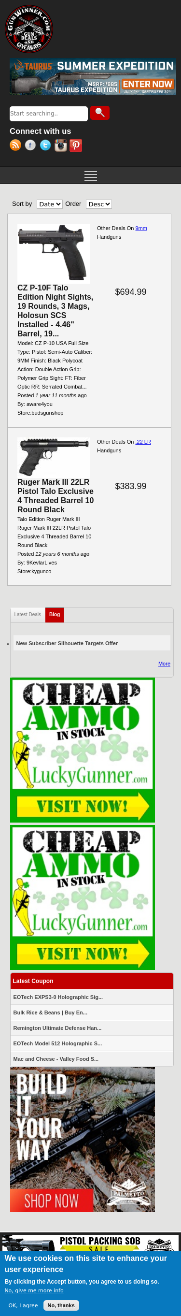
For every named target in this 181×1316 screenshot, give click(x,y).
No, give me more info (33, 1292)
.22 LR (143, 442)
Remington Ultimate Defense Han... (58, 1028)
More (164, 663)
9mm (141, 228)
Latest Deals (28, 614)
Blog (56, 612)
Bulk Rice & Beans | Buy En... (50, 1012)
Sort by (22, 203)
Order (73, 203)
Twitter (47, 146)
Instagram (62, 146)
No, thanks (61, 1307)
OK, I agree (23, 1306)
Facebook (32, 146)
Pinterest (77, 146)
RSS (17, 146)
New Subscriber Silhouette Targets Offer (67, 643)
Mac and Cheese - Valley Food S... (56, 1059)
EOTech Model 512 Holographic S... (58, 1043)
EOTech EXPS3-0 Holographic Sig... (58, 997)
